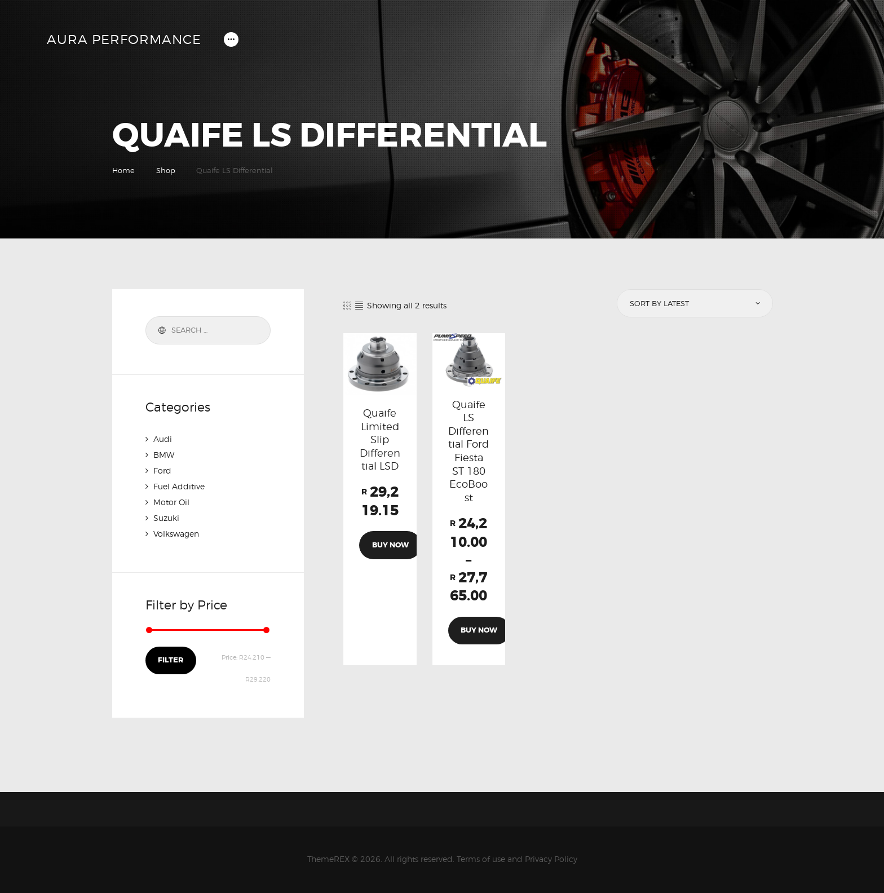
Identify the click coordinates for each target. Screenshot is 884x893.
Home (123, 170)
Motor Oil (171, 502)
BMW (163, 454)
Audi (162, 439)
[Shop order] (694, 303)
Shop (165, 170)
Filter (170, 660)
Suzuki (166, 518)
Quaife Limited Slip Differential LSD (380, 439)
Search (160, 330)
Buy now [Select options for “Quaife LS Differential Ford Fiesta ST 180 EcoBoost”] (479, 630)
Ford (162, 470)
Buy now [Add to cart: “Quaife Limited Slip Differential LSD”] (390, 545)
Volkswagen (176, 533)
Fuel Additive (179, 486)
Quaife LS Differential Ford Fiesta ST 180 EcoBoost (468, 451)
